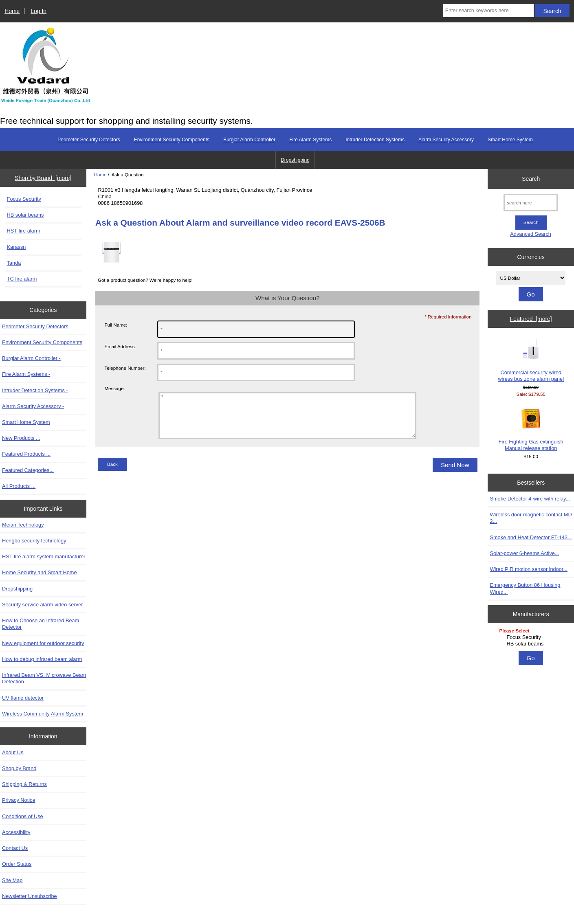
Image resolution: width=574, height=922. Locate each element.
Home (12, 11)
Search (531, 179)
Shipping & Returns (24, 784)
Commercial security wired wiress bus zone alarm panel (531, 360)
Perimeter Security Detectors (88, 140)
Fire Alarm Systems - (26, 374)
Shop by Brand (19, 768)
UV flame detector (23, 698)
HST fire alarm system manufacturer (44, 556)
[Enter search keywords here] (488, 10)
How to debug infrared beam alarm (42, 659)
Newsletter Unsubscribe (29, 896)
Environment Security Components (171, 140)
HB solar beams (25, 215)
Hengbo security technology (34, 541)
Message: (114, 388)
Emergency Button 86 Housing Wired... (525, 588)
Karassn (16, 247)
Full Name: (115, 324)
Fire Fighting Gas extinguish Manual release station (531, 429)
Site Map (12, 880)
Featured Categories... (28, 470)
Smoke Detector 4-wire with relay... (530, 499)
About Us (12, 752)
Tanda (14, 263)
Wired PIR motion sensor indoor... (528, 569)
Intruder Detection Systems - (35, 390)
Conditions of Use (22, 816)
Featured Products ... (26, 454)
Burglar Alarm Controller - (31, 358)
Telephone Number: (124, 368)
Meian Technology (23, 525)
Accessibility (16, 832)
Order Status (16, 864)
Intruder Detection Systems (375, 140)
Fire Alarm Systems (310, 140)
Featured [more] (531, 319)
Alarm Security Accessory (446, 140)
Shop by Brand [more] (43, 178)
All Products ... (18, 486)
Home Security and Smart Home (39, 572)
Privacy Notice (18, 800)
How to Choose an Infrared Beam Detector (40, 623)
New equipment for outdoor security (43, 643)
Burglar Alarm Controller (249, 140)
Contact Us (15, 848)
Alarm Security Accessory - (33, 406)
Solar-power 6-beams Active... (524, 553)
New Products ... (21, 438)
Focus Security (24, 199)
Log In (38, 11)
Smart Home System (510, 140)
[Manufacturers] (530, 638)
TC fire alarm (22, 279)
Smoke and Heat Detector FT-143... (531, 537)
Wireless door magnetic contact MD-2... (531, 517)
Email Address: (120, 346)
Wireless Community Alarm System (42, 714)
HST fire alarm (23, 231)
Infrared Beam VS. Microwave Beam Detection (44, 678)
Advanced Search (530, 234)
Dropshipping (295, 160)
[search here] (531, 202)
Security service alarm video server (42, 604)
